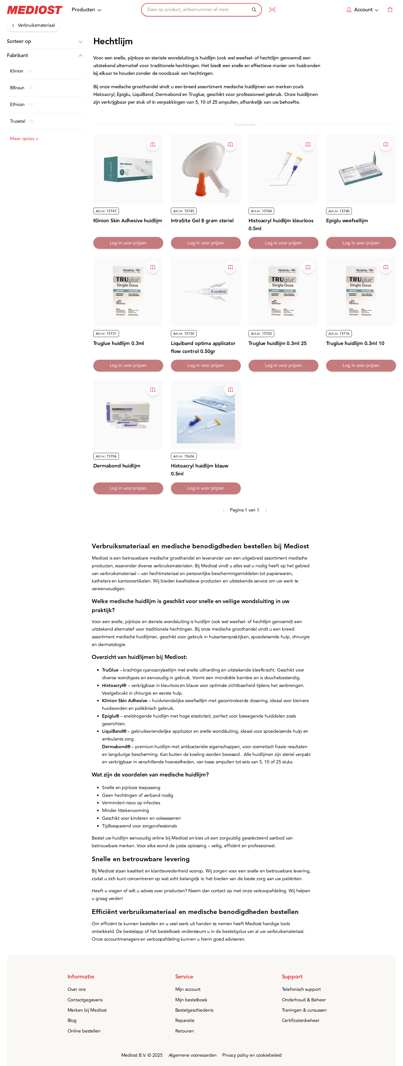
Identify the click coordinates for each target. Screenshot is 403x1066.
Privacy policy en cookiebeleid (252, 1055)
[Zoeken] (254, 9)
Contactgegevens (85, 1000)
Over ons (77, 989)
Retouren (184, 1031)
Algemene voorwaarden (193, 1055)
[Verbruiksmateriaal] (33, 25)
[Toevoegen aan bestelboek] (152, 144)
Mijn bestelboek (191, 1000)
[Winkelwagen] (390, 10)
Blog (72, 1020)
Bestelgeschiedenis (194, 1010)
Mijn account (188, 989)
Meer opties (25, 139)
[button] (45, 42)
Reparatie (185, 1020)
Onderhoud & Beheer (304, 1000)
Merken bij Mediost (87, 1010)
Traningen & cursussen (304, 1010)
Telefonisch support (301, 989)
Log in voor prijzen (128, 243)
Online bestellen (84, 1031)
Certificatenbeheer (300, 1020)
